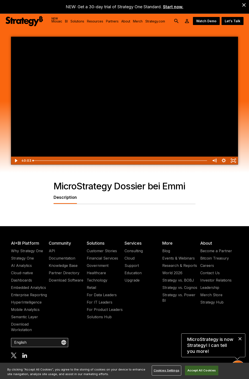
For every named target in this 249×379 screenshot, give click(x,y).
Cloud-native (22, 273)
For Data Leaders (102, 295)
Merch (138, 21)
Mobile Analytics (25, 309)
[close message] (240, 339)
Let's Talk (232, 21)
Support (131, 265)
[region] (124, 371)
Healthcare (96, 273)
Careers (207, 265)
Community (60, 243)
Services (133, 243)
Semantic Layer (24, 317)
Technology (97, 280)
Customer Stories (102, 251)
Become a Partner (216, 251)
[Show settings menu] (223, 161)
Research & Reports (179, 265)
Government (97, 265)
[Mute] (214, 161)
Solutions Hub (99, 317)
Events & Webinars (178, 258)
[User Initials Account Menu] (187, 21)
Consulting (133, 251)
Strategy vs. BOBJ (178, 280)
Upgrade (132, 280)
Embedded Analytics (28, 287)
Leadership (209, 287)
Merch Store (211, 295)
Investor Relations (216, 280)
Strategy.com (155, 21)
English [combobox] (20, 342)
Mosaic (56, 20)
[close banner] (244, 5)
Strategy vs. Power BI (178, 298)
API (52, 251)
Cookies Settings (166, 370)
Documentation (62, 258)
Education (133, 273)
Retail (91, 287)
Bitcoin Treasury (214, 258)
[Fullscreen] (233, 161)
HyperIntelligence (26, 302)
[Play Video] (15, 161)
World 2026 (172, 273)
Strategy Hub (212, 302)
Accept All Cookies (201, 370)
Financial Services (102, 258)
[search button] (176, 21)
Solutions (96, 243)
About (206, 243)
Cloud (129, 258)
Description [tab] (65, 197)
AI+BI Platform (25, 243)
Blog (166, 251)
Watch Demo (206, 21)
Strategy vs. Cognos (179, 287)
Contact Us (210, 273)
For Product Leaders (105, 309)
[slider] (120, 161)
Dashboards (21, 280)
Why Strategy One (27, 251)
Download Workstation (21, 327)
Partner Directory (64, 273)
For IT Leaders (99, 302)
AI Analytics (21, 265)
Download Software (66, 280)
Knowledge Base (63, 265)
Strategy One (22, 258)
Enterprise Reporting (29, 295)
